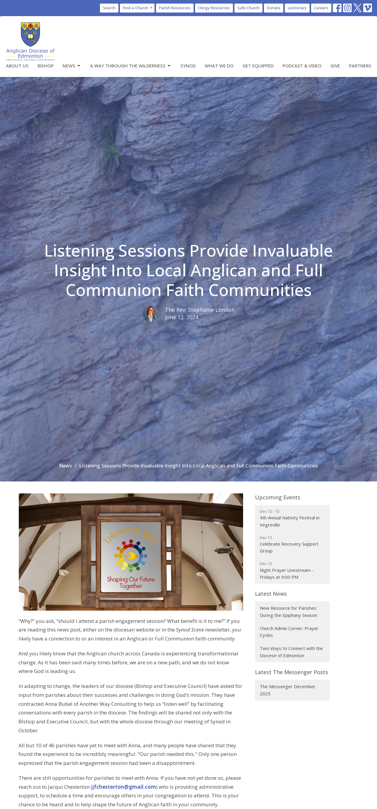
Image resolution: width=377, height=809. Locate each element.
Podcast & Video (302, 66)
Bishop (46, 66)
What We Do (219, 66)
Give (335, 66)
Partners (360, 66)
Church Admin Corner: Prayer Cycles (289, 631)
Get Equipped (258, 66)
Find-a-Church (138, 7)
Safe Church (248, 7)
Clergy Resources (214, 7)
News (72, 66)
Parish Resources (175, 7)
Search (109, 7)
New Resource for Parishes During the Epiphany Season (288, 611)
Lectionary (297, 7)
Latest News (271, 593)
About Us (17, 66)
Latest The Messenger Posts (291, 672)
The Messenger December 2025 (288, 689)
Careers (321, 7)
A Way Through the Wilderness (130, 66)
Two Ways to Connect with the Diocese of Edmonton (291, 651)
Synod (188, 66)
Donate (273, 7)
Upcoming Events (277, 497)
